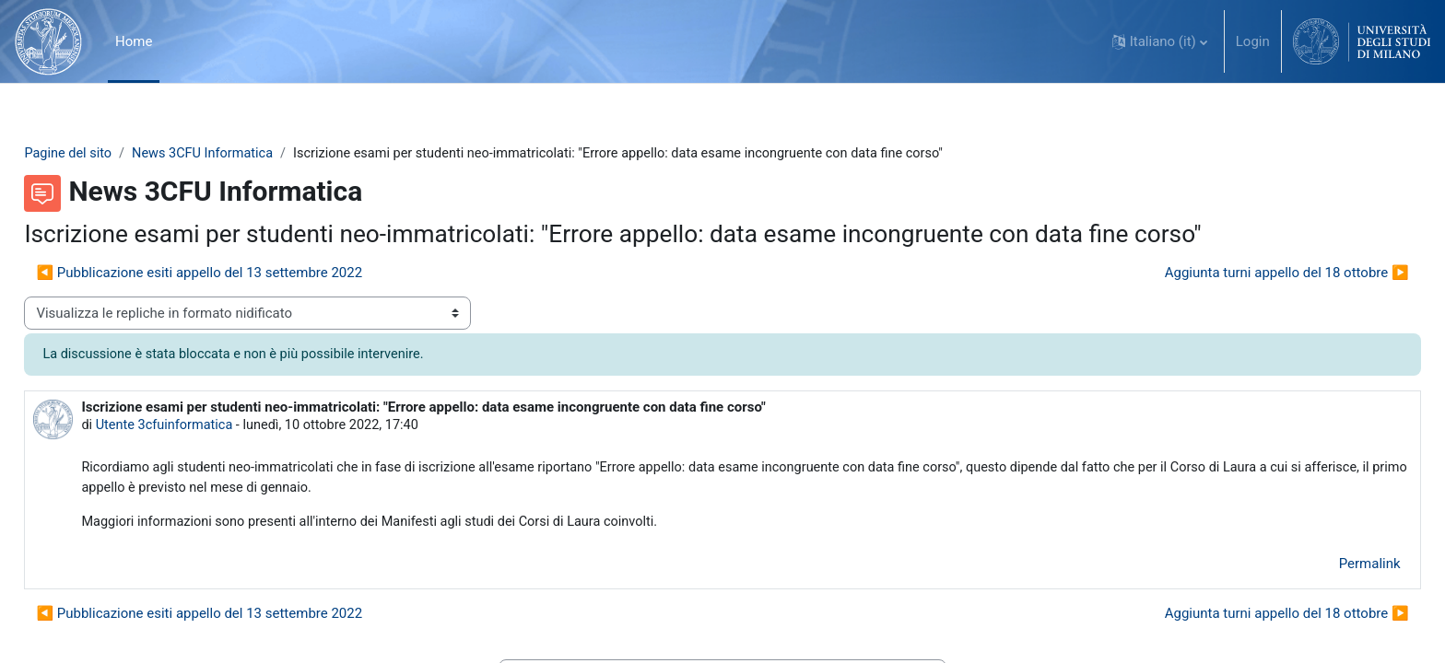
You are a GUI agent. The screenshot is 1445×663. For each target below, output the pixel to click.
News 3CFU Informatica (249, 153)
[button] (1159, 41)
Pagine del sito (110, 153)
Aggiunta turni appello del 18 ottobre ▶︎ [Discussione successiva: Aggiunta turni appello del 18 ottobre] (1245, 273)
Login (1253, 41)
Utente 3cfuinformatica (208, 427)
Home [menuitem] (133, 41)
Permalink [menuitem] (1328, 568)
